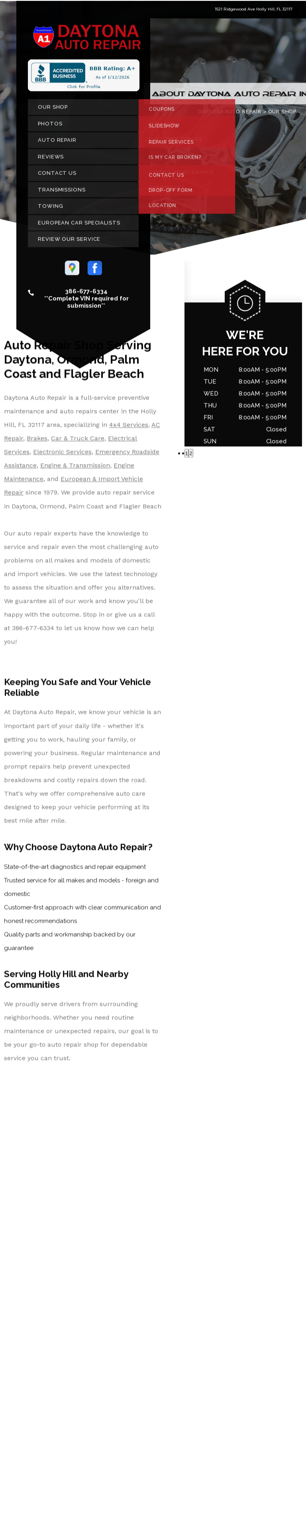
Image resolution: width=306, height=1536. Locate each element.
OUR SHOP (53, 110)
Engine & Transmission (75, 468)
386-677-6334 (86, 294)
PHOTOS (50, 126)
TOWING (50, 209)
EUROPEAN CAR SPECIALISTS (79, 225)
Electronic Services (62, 455)
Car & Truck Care (77, 441)
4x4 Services (128, 427)
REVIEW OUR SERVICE (69, 242)
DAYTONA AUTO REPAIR (229, 114)
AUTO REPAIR (57, 143)
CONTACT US (57, 176)
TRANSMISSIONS (62, 192)
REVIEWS (51, 159)
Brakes (37, 441)
